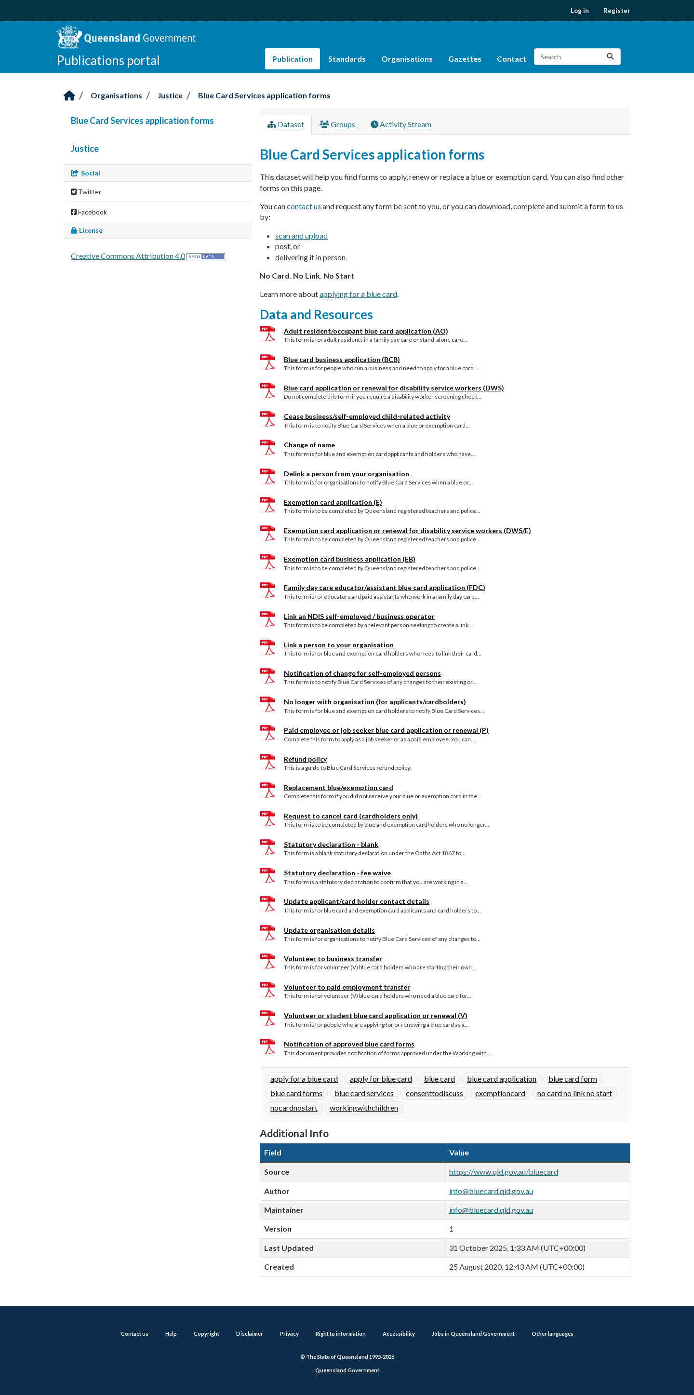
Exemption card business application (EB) (349, 559)
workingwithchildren (364, 1107)
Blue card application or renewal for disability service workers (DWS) (394, 388)
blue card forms (296, 1093)
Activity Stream (401, 124)
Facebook (89, 212)
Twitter (86, 192)
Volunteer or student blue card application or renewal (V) (375, 1015)
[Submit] (610, 56)
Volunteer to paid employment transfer (347, 987)
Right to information (341, 1333)
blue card (439, 1078)
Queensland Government (347, 1370)
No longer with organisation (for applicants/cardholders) (375, 702)
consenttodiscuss (434, 1093)
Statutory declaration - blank (331, 844)
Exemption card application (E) (333, 502)
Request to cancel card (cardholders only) (351, 816)
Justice (170, 95)
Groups (337, 124)
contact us (304, 206)
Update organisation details (329, 930)
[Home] (69, 96)
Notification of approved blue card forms (349, 1044)
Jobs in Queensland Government (473, 1333)
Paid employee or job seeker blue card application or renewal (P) (386, 730)
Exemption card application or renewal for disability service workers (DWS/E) (407, 530)
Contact (511, 58)
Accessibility (399, 1333)
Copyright (206, 1333)
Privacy (289, 1333)
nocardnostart (294, 1107)
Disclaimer (249, 1333)
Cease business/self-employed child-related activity (367, 416)
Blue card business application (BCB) (342, 359)
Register (616, 10)
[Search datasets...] (577, 56)
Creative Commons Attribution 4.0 (128, 255)
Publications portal (108, 60)
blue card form (572, 1078)
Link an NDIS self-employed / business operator (359, 616)
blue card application (501, 1078)
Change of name (309, 445)
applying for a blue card (358, 293)
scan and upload (301, 235)
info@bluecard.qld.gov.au (491, 1190)
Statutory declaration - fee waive (337, 873)
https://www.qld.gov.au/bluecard (503, 1171)
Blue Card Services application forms (264, 95)
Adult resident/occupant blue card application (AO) (366, 331)
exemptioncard (500, 1093)
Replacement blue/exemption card (338, 787)
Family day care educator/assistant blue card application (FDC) (384, 587)
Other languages (553, 1333)
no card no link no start (574, 1093)
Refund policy (305, 759)
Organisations (407, 58)
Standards (347, 58)
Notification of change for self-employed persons (362, 673)
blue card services (364, 1093)
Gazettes (464, 58)
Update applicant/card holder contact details (356, 901)
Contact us (134, 1333)
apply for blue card (381, 1078)
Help (171, 1333)
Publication (292, 58)
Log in (580, 10)
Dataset (285, 124)
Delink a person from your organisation (346, 473)
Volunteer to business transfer (333, 958)
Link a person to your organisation (339, 645)
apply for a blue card (304, 1078)
